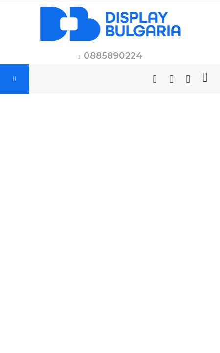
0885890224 (113, 55)
